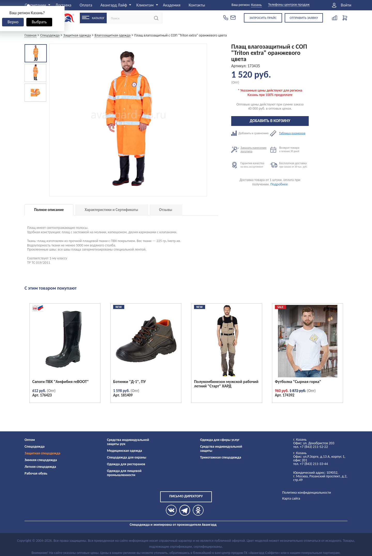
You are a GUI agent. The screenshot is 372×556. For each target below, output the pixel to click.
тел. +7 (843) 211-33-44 (310, 464)
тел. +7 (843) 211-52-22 (310, 447)
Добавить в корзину (270, 120)
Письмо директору (186, 496)
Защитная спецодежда (42, 453)
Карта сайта (291, 498)
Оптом (30, 440)
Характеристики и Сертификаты (111, 209)
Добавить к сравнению (250, 133)
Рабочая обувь (36, 473)
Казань (256, 5)
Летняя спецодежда (40, 466)
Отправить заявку (304, 18)
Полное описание (49, 209)
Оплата (86, 5)
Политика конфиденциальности (306, 492)
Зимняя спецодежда (41, 460)
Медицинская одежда (124, 450)
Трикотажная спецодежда (220, 457)
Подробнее (279, 184)
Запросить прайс (262, 18)
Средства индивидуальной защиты (221, 448)
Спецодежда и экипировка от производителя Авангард (173, 524)
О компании (35, 5)
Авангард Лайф (113, 5)
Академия (171, 5)
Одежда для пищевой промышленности (124, 473)
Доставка (64, 5)
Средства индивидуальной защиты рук (128, 442)
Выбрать (39, 21)
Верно (12, 21)
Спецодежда (34, 446)
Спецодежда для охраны (126, 457)
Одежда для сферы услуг (220, 440)
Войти (346, 5)
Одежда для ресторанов (126, 464)
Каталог (98, 18)
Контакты (197, 5)
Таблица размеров (292, 133)
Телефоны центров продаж (288, 5)
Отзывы (165, 209)
